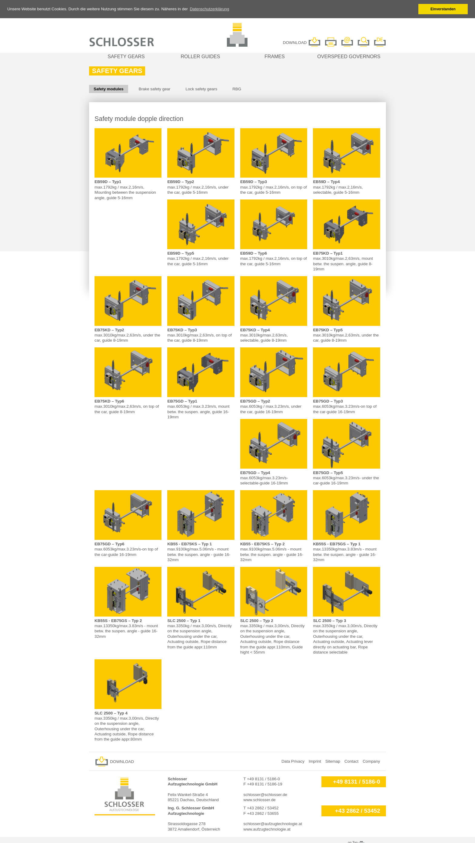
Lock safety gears (201, 88)
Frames (274, 56)
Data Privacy (292, 760)
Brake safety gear (155, 88)
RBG (236, 88)
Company (371, 760)
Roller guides (200, 56)
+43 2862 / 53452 (357, 810)
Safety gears (126, 56)
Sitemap (332, 760)
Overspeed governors (348, 56)
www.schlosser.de (260, 799)
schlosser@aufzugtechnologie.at (273, 823)
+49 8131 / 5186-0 (356, 781)
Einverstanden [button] (443, 9)
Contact (351, 760)
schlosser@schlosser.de (265, 794)
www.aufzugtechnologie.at (267, 828)
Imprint (315, 760)
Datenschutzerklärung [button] (209, 9)
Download (122, 761)
